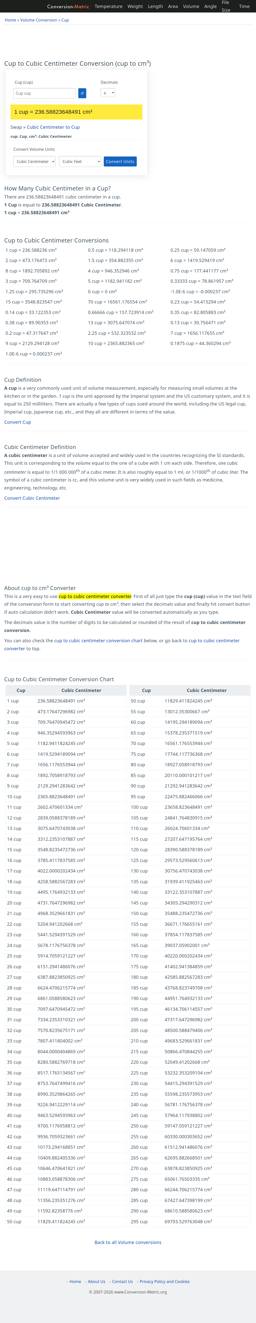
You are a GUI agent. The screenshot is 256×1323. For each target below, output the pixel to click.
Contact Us (122, 1281)
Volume (191, 6)
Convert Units (120, 161)
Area (173, 6)
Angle (210, 6)
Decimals (109, 82)
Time (244, 6)
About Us (97, 1281)
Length (155, 6)
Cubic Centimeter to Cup (53, 127)
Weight (135, 6)
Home (75, 1281)
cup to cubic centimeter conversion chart (98, 641)
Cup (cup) (24, 82)
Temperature (108, 6)
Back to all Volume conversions (128, 1242)
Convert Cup (17, 422)
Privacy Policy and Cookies (165, 1281)
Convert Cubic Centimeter (32, 498)
